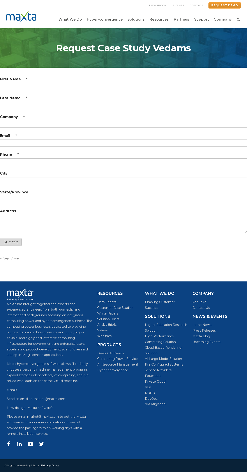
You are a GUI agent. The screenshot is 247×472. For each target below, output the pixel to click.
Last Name (13, 98)
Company (12, 117)
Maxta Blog (201, 336)
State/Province (14, 192)
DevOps (151, 399)
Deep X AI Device (110, 353)
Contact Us (201, 308)
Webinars (104, 336)
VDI (148, 387)
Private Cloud (155, 382)
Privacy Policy (50, 465)
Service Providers (158, 370)
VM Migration (155, 404)
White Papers (107, 313)
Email (8, 135)
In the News (201, 325)
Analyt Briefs (106, 325)
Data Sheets (106, 302)
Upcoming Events (206, 342)
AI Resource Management (117, 364)
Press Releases (204, 330)
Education (153, 376)
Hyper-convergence (112, 370)
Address (8, 211)
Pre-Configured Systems (164, 364)
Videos (102, 330)
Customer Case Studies (115, 308)
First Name (14, 79)
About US (199, 302)
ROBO (150, 393)
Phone (9, 154)
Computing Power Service (117, 359)
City (3, 173)
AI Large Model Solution (163, 359)
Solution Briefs (108, 319)
